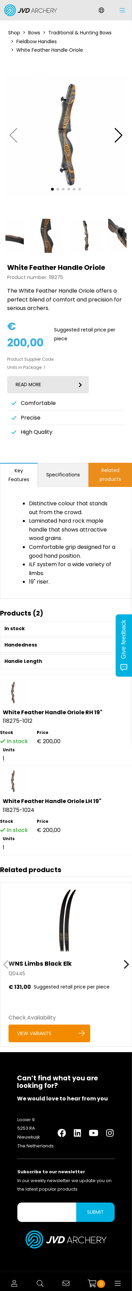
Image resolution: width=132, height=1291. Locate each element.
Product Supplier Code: (30, 359)
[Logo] (28, 10)
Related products (110, 475)
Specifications (63, 474)
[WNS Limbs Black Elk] (66, 964)
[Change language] (101, 10)
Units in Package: (25, 367)
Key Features (19, 475)
